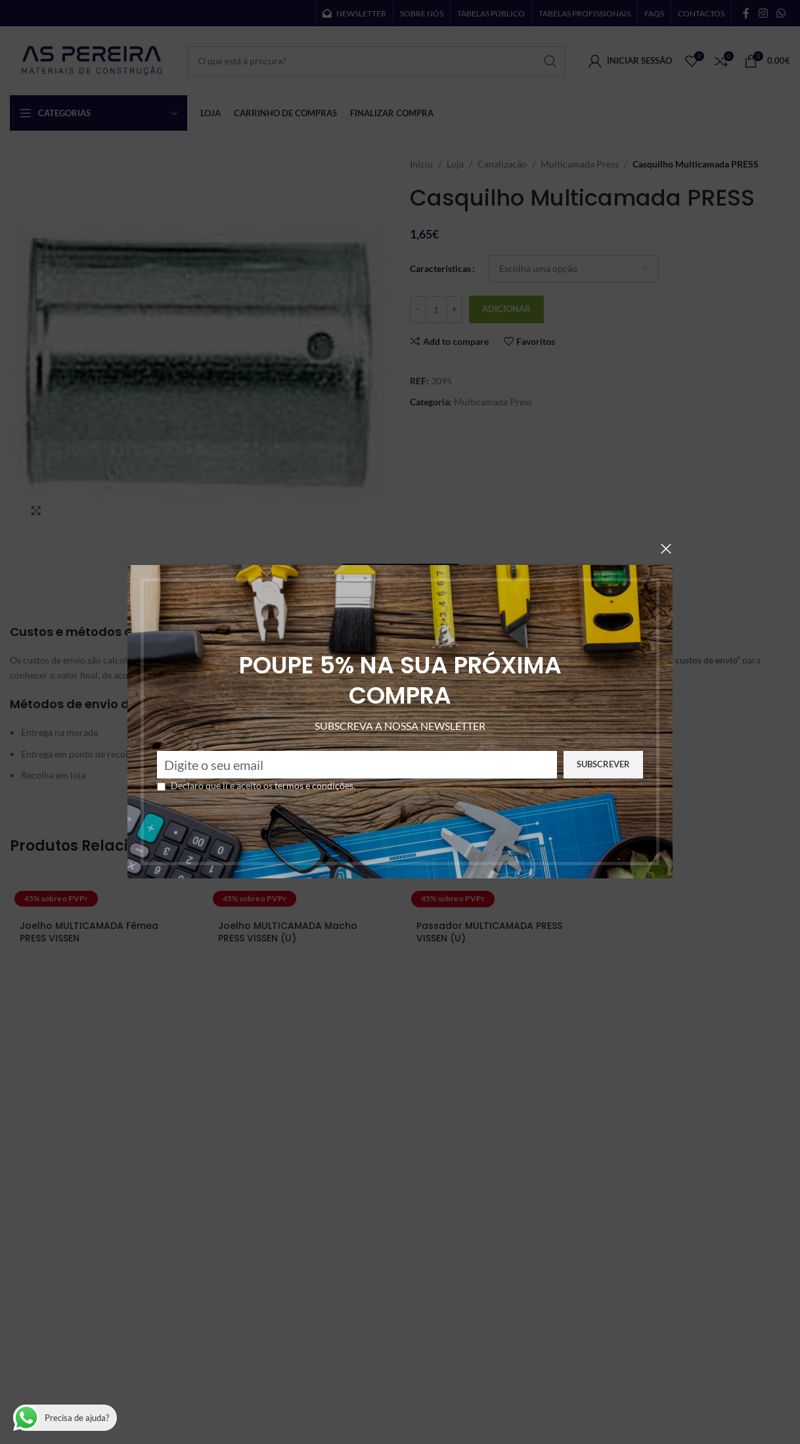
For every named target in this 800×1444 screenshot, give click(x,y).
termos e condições (282, 785)
